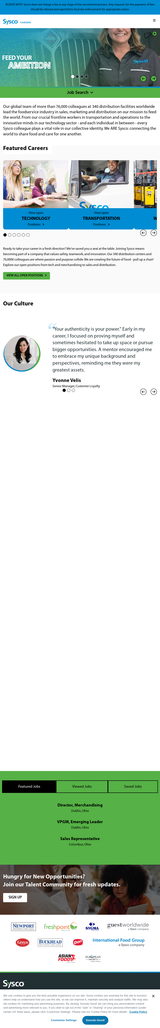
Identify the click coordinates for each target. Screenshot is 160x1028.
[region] (80, 1008)
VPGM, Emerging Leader (80, 822)
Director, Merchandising (80, 805)
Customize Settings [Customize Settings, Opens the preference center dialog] (64, 1020)
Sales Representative (80, 839)
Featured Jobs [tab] (29, 787)
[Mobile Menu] (154, 21)
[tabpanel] (80, 825)
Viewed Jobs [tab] (82, 787)
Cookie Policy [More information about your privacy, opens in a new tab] (138, 1011)
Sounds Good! (95, 1020)
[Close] (153, 996)
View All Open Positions (24, 275)
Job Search (78, 92)
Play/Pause (154, 33)
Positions (34, 224)
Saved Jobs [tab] (133, 787)
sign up (15, 898)
